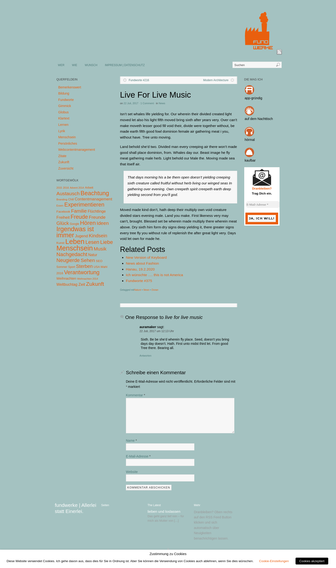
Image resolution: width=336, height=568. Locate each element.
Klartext (63, 118)
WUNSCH (91, 65)
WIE (74, 65)
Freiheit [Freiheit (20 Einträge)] (63, 217)
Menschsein (67, 137)
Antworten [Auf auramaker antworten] (145, 355)
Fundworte (66, 100)
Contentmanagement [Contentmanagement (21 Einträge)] (93, 199)
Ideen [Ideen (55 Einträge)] (103, 223)
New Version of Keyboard (146, 257)
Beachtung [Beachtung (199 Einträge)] (94, 193)
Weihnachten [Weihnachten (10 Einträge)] (66, 278)
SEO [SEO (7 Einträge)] (99, 261)
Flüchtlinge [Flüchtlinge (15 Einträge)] (97, 211)
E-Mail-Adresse (138, 456)
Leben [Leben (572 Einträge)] (75, 241)
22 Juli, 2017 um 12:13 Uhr (157, 331)
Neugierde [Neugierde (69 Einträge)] (68, 260)
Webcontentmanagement (76, 149)
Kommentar (135, 395)
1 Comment (147, 103)
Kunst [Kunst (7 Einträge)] (60, 243)
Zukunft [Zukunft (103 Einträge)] (95, 284)
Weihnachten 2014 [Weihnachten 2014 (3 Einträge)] (87, 278)
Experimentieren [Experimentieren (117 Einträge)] (84, 205)
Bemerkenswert (69, 87)
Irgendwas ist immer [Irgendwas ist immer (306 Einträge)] (75, 232)
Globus (63, 112)
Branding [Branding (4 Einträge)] (61, 199)
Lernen (63, 125)
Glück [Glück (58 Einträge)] (62, 223)
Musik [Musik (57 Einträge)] (100, 248)
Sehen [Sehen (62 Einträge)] (88, 260)
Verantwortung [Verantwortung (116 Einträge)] (82, 272)
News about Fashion (142, 263)
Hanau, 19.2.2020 (140, 269)
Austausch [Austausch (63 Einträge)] (68, 193)
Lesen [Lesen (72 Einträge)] (92, 242)
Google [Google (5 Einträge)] (74, 224)
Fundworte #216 (139, 80)
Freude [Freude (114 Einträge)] (79, 217)
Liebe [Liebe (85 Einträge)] (106, 242)
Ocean (154, 290)
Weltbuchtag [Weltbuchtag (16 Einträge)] (66, 284)
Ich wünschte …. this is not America (154, 275)
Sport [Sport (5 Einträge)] (71, 267)
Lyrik (61, 131)
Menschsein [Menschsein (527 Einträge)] (74, 248)
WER (61, 65)
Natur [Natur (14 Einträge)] (92, 255)
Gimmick (64, 106)
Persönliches (67, 143)
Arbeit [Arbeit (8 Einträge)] (89, 187)
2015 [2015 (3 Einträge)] (59, 187)
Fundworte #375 (139, 281)
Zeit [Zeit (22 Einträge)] (81, 284)
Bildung (63, 93)
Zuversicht (65, 168)
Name (131, 440)
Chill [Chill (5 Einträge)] (71, 199)
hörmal (250, 140)
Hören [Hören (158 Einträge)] (88, 223)
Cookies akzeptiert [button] (311, 561)
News (162, 103)
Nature (137, 290)
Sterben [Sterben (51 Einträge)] (84, 266)
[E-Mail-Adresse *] (263, 204)
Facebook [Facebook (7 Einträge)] (63, 211)
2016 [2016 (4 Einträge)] (66, 187)
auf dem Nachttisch (259, 119)
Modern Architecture (215, 80)
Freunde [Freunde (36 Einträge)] (97, 217)
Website (132, 472)
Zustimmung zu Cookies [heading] (167, 554)
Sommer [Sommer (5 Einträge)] (61, 267)
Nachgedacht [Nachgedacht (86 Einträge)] (71, 254)
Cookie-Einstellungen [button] (274, 561)
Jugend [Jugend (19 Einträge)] (81, 236)
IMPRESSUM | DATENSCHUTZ (125, 65)
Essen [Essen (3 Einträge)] (60, 205)
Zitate (62, 156)
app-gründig (253, 98)
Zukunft (63, 162)
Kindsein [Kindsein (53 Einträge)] (98, 235)
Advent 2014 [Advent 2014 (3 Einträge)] (77, 187)
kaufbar (250, 160)
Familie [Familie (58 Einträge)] (79, 211)
